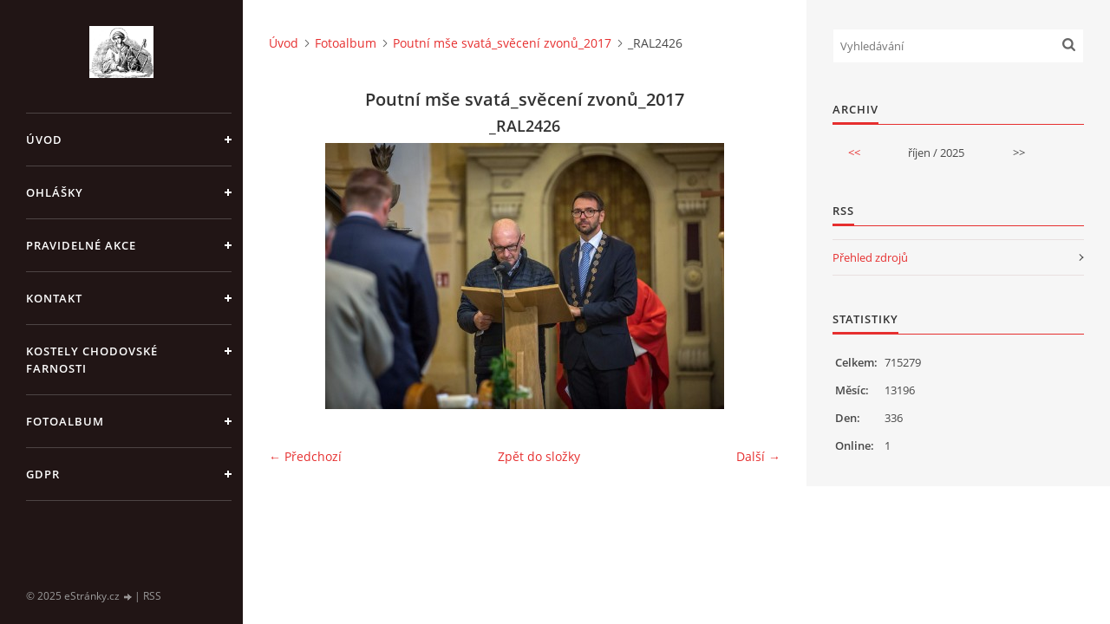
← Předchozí (305, 456)
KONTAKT (54, 298)
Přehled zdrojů (870, 257)
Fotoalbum (65, 421)
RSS (152, 595)
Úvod (44, 139)
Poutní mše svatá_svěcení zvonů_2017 (502, 43)
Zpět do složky (539, 456)
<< (854, 152)
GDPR (43, 474)
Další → (758, 456)
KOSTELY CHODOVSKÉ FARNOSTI (92, 359)
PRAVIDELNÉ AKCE (81, 245)
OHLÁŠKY (54, 192)
